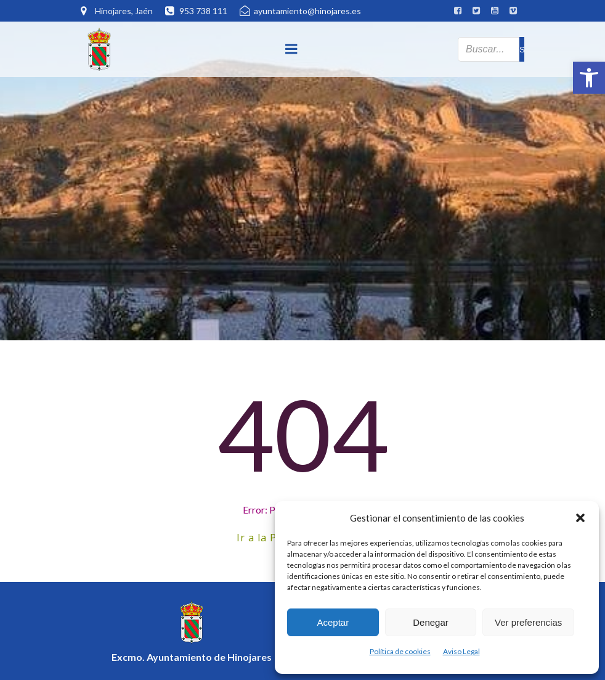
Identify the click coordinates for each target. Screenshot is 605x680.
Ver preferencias (528, 622)
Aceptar (333, 622)
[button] (589, 78)
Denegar (431, 622)
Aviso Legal (461, 651)
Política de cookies (400, 651)
